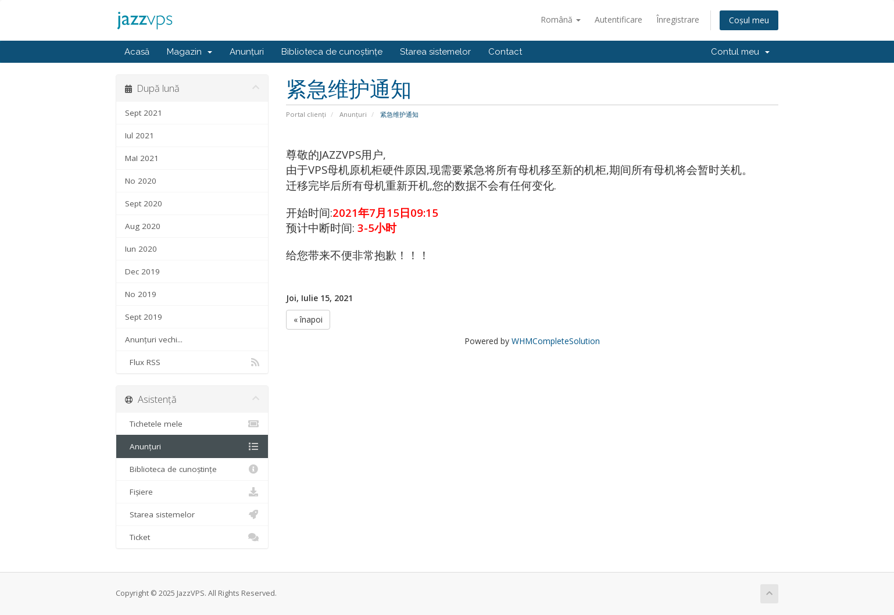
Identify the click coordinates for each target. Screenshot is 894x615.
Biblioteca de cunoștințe (331, 52)
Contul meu (740, 52)
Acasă (136, 52)
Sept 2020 (143, 203)
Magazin (189, 52)
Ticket (192, 537)
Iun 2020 (141, 249)
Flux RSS (192, 362)
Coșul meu (749, 20)
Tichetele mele (192, 424)
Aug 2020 (142, 226)
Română (561, 19)
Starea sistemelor (435, 52)
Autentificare (618, 19)
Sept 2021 (143, 113)
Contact (505, 52)
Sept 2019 (143, 317)
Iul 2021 (139, 135)
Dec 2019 (142, 271)
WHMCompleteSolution (556, 340)
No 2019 (140, 294)
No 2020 (140, 181)
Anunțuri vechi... (154, 339)
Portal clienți (306, 114)
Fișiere (192, 492)
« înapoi (308, 319)
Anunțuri (247, 52)
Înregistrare (677, 19)
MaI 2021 (142, 158)
